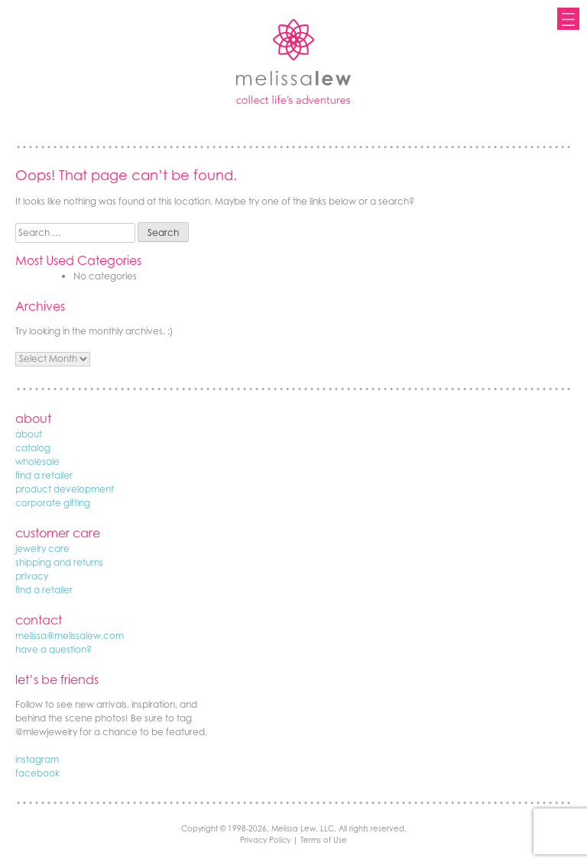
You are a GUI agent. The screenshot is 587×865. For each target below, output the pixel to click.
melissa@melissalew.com (69, 635)
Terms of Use (323, 839)
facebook (37, 773)
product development (64, 489)
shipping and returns (59, 562)
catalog (32, 447)
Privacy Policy (265, 839)
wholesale (37, 461)
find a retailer (44, 475)
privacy (31, 576)
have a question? (53, 649)
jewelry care (42, 548)
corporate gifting (52, 502)
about (28, 434)
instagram (37, 759)
